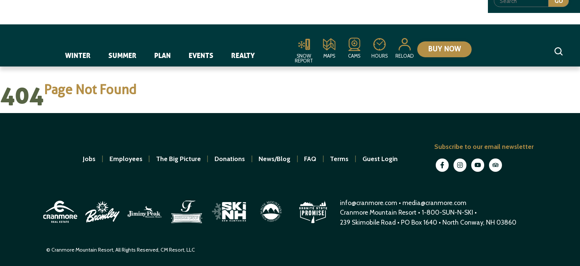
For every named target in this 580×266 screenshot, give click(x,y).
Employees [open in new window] (125, 159)
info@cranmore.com (369, 203)
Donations (230, 159)
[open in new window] (61, 224)
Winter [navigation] (78, 54)
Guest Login (380, 159)
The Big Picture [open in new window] (178, 159)
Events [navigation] (201, 54)
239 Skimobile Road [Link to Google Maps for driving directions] (368, 222)
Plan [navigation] (163, 54)
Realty (243, 54)
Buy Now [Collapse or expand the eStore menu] (442, 50)
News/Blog (274, 159)
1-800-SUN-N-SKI (447, 212)
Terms (339, 159)
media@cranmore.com (434, 203)
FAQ (310, 159)
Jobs (89, 159)
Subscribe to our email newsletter (484, 146)
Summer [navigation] (123, 54)
